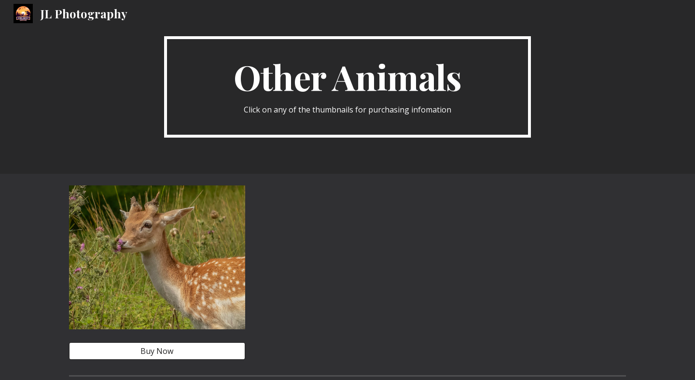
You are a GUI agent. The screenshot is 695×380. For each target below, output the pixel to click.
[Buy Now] (157, 351)
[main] (347, 87)
